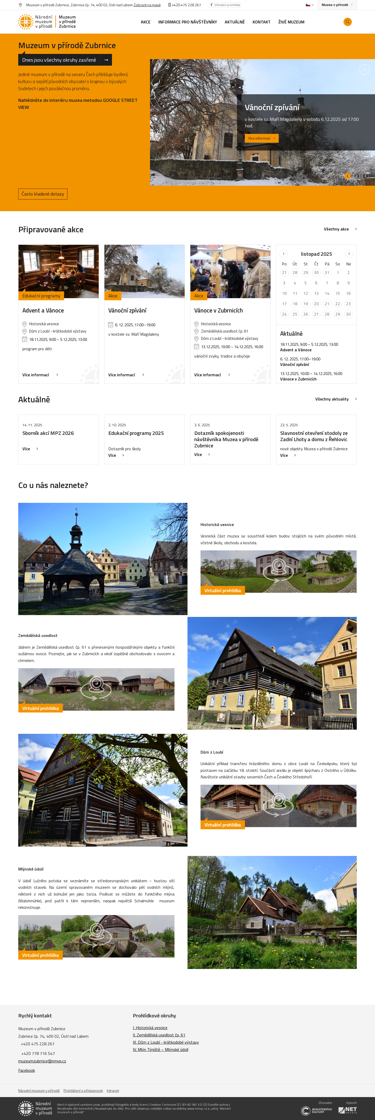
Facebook (26, 1070)
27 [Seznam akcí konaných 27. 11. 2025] (316, 314)
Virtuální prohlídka (227, 4)
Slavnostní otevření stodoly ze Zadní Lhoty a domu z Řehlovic (314, 436)
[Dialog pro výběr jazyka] (310, 5)
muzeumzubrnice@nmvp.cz (42, 1061)
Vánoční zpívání (127, 310)
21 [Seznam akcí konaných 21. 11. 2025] (327, 304)
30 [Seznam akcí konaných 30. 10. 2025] (316, 273)
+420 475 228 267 (186, 5)
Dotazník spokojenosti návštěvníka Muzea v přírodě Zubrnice (226, 439)
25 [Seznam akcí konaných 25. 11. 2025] (295, 314)
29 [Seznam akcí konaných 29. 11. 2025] (337, 314)
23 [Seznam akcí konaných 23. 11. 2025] (348, 304)
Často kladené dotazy (43, 193)
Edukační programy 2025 (136, 433)
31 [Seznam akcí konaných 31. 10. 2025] (327, 273)
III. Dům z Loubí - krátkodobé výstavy (166, 1042)
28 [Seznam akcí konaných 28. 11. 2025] (327, 314)
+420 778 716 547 (38, 1053)
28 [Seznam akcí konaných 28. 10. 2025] (295, 273)
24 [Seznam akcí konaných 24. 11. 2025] (284, 314)
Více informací (261, 138)
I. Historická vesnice (150, 1027)
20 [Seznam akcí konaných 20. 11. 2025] (316, 304)
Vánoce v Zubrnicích (218, 310)
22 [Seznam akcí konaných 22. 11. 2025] (337, 304)
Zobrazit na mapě (147, 5)
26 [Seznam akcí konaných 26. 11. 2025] (305, 314)
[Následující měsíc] (349, 254)
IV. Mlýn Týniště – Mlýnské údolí (160, 1049)
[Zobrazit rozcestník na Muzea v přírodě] (337, 5)
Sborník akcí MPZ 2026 (48, 433)
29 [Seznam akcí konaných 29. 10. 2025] (305, 273)
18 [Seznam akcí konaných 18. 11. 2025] (295, 304)
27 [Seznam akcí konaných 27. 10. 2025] (284, 273)
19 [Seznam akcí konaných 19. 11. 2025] (305, 304)
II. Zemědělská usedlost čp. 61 (159, 1035)
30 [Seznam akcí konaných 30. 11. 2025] (348, 314)
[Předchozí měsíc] (283, 254)
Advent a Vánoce (43, 310)
